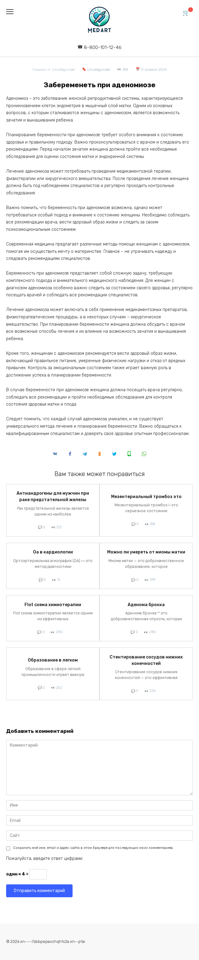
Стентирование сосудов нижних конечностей (146, 660)
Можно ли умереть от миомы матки (146, 552)
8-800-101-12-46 (103, 47)
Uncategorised (98, 70)
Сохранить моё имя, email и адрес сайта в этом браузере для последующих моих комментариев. (93, 848)
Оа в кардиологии (53, 552)
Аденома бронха (146, 604)
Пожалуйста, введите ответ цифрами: (44, 858)
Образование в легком (53, 660)
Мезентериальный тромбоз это (146, 496)
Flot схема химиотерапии (52, 604)
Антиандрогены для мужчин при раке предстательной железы (53, 497)
